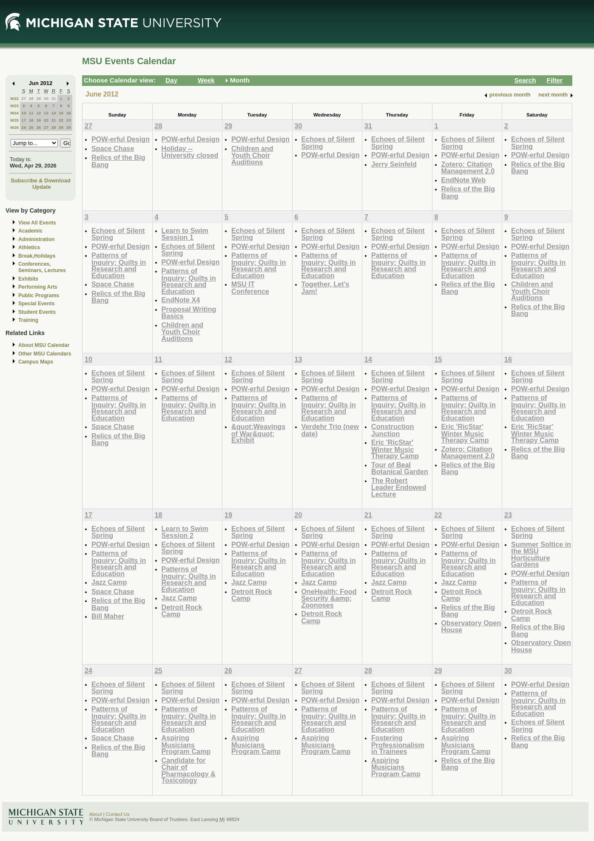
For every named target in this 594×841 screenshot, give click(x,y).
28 (31, 98)
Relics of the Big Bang (118, 160)
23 (68, 120)
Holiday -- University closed (190, 152)
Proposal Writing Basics (189, 312)
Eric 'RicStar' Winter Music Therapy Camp (395, 449)
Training (28, 320)
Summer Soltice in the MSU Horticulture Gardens (541, 554)
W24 (14, 113)
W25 (14, 120)
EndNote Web (463, 180)
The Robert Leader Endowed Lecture (398, 487)
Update (41, 187)
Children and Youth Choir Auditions (252, 155)
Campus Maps (35, 362)
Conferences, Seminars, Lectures (42, 267)
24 (23, 127)
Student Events (37, 312)
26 (38, 127)
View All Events (37, 223)
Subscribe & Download (41, 180)
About (95, 814)
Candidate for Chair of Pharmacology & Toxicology (189, 770)
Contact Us (118, 814)
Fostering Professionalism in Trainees (397, 744)
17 (23, 120)
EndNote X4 (181, 300)
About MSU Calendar (43, 345)
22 (61, 120)
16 (68, 113)
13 (46, 113)
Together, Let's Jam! (325, 287)
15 (61, 113)
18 (31, 120)
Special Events (36, 304)
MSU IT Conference (250, 287)
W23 (14, 105)
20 (46, 120)
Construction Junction (392, 430)
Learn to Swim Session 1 (185, 234)
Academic (30, 231)
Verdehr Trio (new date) (330, 430)
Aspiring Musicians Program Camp (186, 744)
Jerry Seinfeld (394, 164)
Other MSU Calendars (44, 354)
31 (53, 98)
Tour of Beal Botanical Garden (399, 468)
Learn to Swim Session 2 (185, 532)
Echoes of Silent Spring (328, 142)
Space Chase (112, 148)
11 (31, 113)
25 (31, 127)
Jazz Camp (109, 582)
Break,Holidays (37, 256)
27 (23, 98)
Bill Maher (107, 616)
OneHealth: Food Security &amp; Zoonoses (329, 598)
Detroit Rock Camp (182, 610)
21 (53, 120)
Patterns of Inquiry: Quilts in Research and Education (118, 265)
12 (38, 113)
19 (38, 120)
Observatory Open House (471, 626)
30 (46, 98)
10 (23, 113)
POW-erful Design (120, 139)
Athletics (29, 247)
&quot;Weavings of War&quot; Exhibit (258, 433)
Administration (36, 239)
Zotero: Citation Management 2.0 (468, 167)
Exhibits (28, 279)
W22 (14, 98)
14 (53, 113)
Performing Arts (37, 287)
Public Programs (38, 295)
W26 (14, 127)
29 (38, 98)
